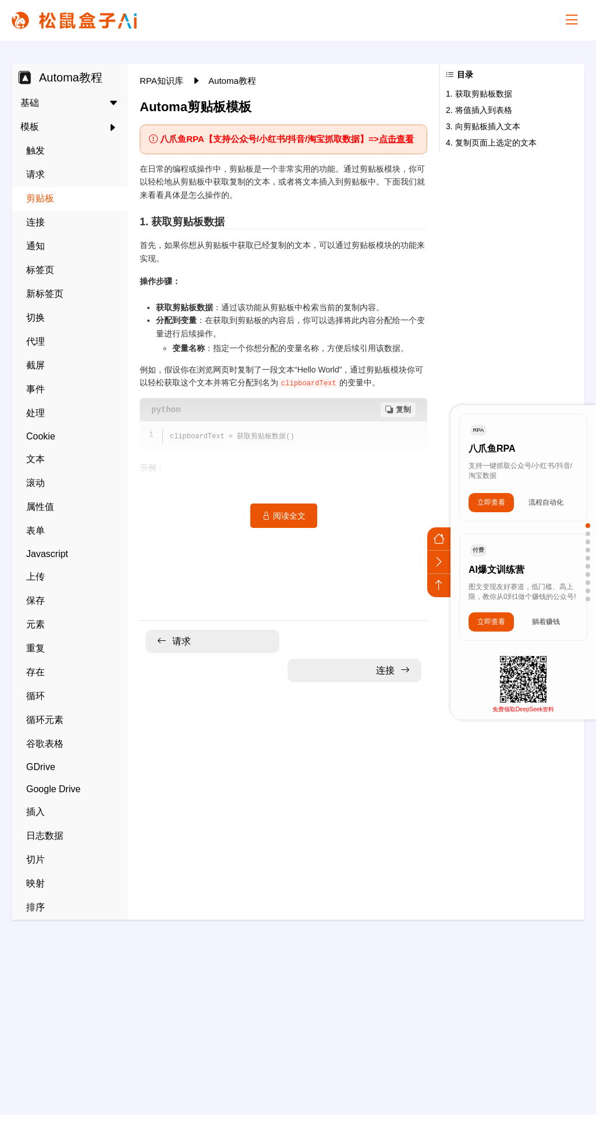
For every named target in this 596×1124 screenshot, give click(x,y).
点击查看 (396, 139)
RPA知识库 (163, 81)
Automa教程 (232, 81)
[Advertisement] (298, 1009)
